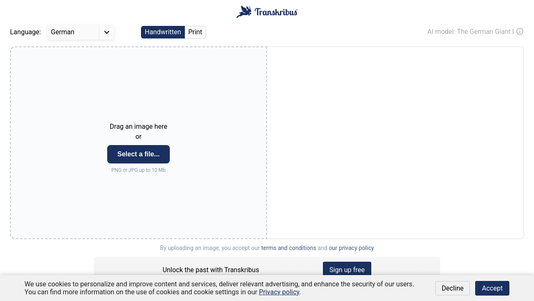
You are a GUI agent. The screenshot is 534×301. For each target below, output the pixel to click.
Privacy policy (279, 292)
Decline (452, 288)
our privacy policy (351, 248)
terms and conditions (288, 248)
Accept (492, 288)
